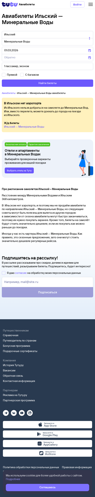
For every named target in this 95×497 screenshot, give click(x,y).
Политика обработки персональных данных (31, 467)
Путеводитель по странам (19, 340)
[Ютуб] (22, 411)
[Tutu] (10, 4)
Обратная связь (13, 375)
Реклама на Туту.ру (15, 395)
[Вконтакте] (14, 411)
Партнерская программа (19, 400)
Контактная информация (19, 381)
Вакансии (9, 370)
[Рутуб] (30, 411)
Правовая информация (77, 467)
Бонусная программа (16, 345)
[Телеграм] (6, 411)
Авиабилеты (8, 93)
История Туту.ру (13, 365)
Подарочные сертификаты (20, 351)
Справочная (10, 335)
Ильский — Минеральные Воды (24, 126)
